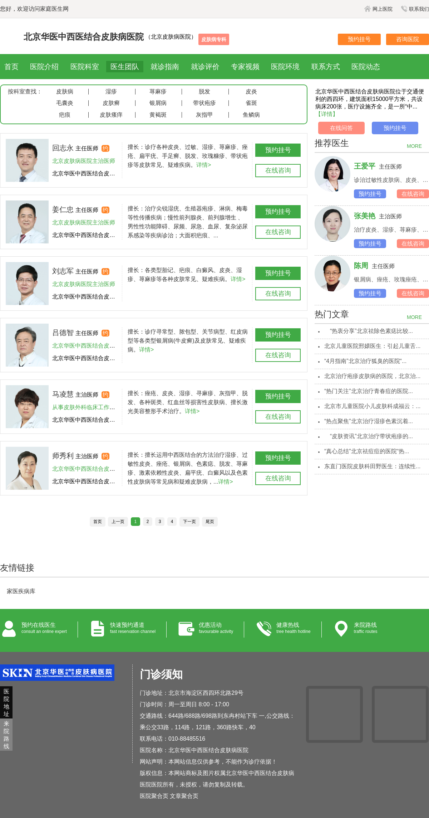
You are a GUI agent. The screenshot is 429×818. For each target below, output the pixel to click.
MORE (414, 146)
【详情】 (326, 114)
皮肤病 (64, 92)
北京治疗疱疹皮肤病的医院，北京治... (372, 376)
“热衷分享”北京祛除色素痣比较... (368, 331)
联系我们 (415, 9)
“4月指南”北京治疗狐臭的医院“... (365, 361)
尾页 (210, 521)
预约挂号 (359, 39)
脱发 (204, 92)
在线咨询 (278, 170)
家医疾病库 (21, 591)
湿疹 (111, 92)
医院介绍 (44, 67)
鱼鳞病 (251, 115)
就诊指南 (165, 67)
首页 (11, 67)
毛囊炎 (64, 103)
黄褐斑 (158, 115)
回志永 (63, 148)
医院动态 (365, 67)
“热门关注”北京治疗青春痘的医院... (368, 391)
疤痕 (64, 115)
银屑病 (158, 103)
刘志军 (63, 271)
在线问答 (341, 128)
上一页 (118, 521)
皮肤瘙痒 (111, 115)
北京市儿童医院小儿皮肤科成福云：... (372, 406)
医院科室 (84, 67)
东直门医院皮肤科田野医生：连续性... (372, 466)
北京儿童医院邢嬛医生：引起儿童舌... (372, 346)
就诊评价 (205, 67)
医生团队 (124, 67)
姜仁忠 (63, 209)
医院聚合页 (154, 796)
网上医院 (378, 9)
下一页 (189, 521)
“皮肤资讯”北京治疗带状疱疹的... (368, 436)
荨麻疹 (158, 92)
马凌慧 (63, 394)
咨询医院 (407, 39)
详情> (203, 165)
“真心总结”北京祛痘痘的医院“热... (366, 451)
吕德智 (63, 333)
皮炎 (251, 92)
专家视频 (245, 67)
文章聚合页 (184, 796)
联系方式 (325, 67)
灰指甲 (204, 115)
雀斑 (251, 103)
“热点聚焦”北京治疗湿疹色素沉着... (368, 421)
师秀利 (63, 456)
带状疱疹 (204, 103)
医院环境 (285, 67)
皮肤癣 (111, 103)
